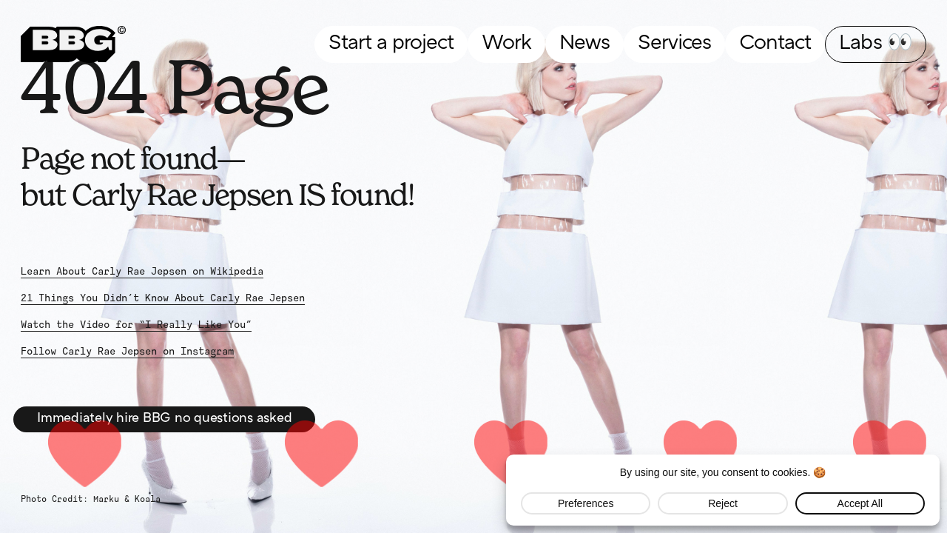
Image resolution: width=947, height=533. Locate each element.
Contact (775, 43)
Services (674, 43)
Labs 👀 (875, 43)
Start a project (391, 43)
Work (506, 43)
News (584, 43)
